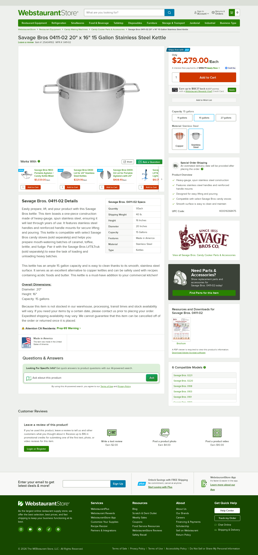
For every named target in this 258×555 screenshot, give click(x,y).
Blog (134, 509)
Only (174, 54)
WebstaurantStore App (103, 517)
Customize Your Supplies (104, 522)
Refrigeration (59, 23)
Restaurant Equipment (34, 23)
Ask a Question (149, 162)
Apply (232, 90)
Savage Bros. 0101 (183, 397)
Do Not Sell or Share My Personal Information (215, 548)
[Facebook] (39, 529)
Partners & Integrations (103, 530)
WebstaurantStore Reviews (147, 530)
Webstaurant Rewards (103, 513)
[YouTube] (30, 529)
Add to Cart (33, 187)
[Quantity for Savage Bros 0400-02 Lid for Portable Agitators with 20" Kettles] (101, 187)
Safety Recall (139, 534)
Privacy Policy (124, 386)
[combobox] (124, 12)
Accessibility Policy (176, 548)
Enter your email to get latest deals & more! (36, 483)
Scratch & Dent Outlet (144, 513)
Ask (151, 377)
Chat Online (222, 524)
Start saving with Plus (160, 487)
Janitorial (195, 23)
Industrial (210, 23)
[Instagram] (21, 529)
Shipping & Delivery (227, 529)
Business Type (228, 23)
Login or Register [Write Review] (36, 448)
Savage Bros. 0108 (183, 386)
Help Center (227, 510)
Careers (180, 517)
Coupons (137, 522)
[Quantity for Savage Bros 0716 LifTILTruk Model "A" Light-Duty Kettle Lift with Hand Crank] (141, 187)
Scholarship (182, 526)
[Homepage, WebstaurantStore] (48, 12)
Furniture (152, 23)
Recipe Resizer (99, 526)
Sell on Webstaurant (187, 530)
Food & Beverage (99, 23)
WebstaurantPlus (100, 509)
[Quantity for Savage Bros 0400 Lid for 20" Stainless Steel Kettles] (62, 187)
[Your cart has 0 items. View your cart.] (234, 12)
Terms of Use (107, 386)
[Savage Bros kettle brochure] (181, 331)
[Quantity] (176, 77)
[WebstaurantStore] (47, 503)
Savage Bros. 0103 (183, 391)
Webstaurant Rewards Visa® (198, 91)
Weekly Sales (139, 517)
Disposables (135, 23)
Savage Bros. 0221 (183, 375)
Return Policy (183, 534)
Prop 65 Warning (68, 328)
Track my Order (227, 518)
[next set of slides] (161, 179)
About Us (181, 509)
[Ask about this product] (91, 378)
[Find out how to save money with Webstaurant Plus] (21, 170)
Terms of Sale (119, 548)
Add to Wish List (204, 100)
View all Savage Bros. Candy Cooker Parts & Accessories (204, 255)
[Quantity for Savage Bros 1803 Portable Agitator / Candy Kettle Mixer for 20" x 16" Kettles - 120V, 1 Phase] (22, 187)
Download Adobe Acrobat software (189, 352)
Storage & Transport (173, 23)
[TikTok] (49, 529)
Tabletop (118, 23)
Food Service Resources (146, 526)
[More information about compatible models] (204, 367)
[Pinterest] (58, 529)
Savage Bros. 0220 (183, 381)
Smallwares (77, 23)
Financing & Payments (188, 522)
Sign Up (118, 483)
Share (127, 161)
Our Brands (182, 513)
